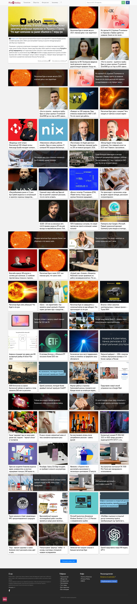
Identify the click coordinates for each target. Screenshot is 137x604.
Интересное (45, 2)
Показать (12, 587)
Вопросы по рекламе (107, 577)
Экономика (55, 2)
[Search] (105, 2)
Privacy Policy (85, 579)
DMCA (83, 581)
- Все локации (64, 589)
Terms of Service (86, 577)
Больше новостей (68, 561)
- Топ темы (63, 585)
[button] (128, 2)
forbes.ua (13, 39)
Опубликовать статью (108, 581)
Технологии (27, 2)
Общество (36, 2)
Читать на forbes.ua (43, 61)
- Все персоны (64, 587)
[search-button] (123, 2)
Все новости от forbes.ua (59, 61)
